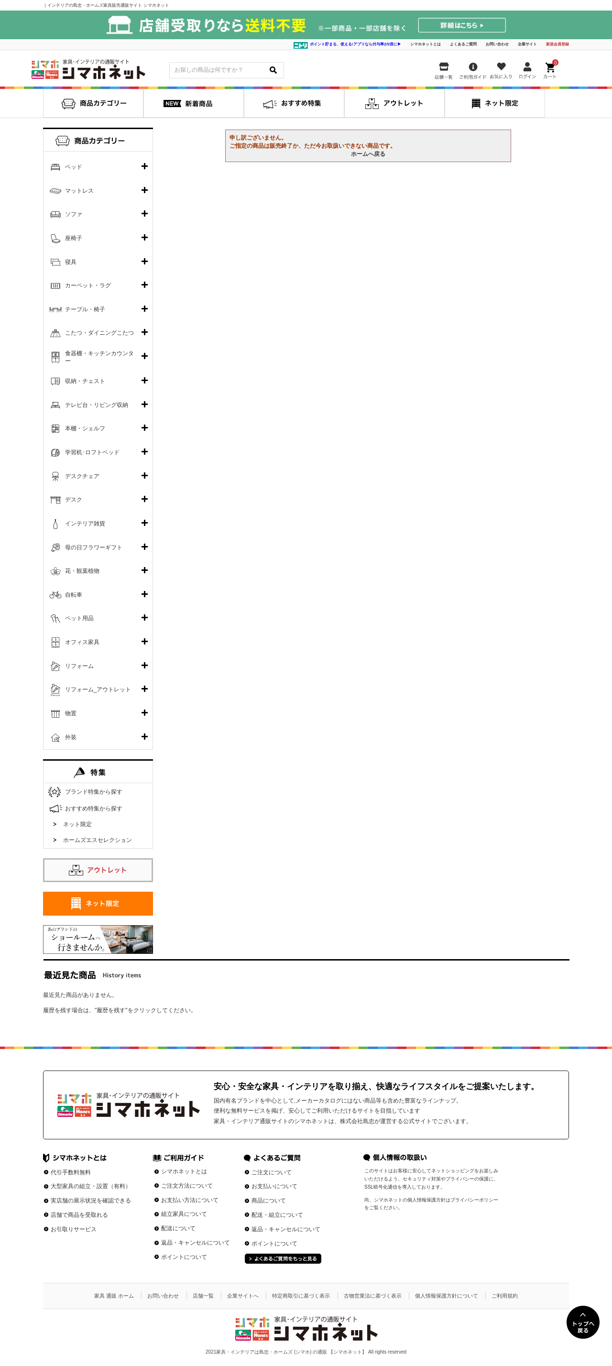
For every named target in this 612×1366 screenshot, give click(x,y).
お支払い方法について (190, 1200)
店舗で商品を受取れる (79, 1215)
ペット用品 (79, 618)
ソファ (73, 214)
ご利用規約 (505, 1296)
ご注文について (271, 1172)
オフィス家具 (82, 642)
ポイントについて (184, 1257)
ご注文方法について (187, 1185)
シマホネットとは (425, 44)
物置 (70, 713)
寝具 (70, 262)
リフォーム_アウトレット (98, 689)
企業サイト (527, 44)
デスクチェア (82, 476)
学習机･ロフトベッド (92, 452)
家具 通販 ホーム (114, 1296)
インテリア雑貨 (85, 523)
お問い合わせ (497, 44)
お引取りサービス (74, 1229)
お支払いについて (274, 1186)
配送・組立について (277, 1215)
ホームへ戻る (368, 154)
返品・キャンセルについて (195, 1242)
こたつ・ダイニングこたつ (99, 332)
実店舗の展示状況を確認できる (91, 1200)
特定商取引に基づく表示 (301, 1296)
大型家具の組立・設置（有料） (91, 1186)
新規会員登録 (557, 44)
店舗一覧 (203, 1296)
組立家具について (184, 1214)
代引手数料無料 (71, 1172)
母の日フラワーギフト (93, 547)
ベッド (73, 167)
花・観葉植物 (82, 571)
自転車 (73, 594)
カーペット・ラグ (88, 285)
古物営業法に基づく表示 (373, 1296)
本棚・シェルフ (85, 428)
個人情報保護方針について (446, 1296)
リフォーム (79, 666)
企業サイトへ (243, 1296)
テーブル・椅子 (85, 309)
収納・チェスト (85, 381)
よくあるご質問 (463, 44)
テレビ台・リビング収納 (96, 405)
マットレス (79, 190)
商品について (268, 1200)
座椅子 (73, 238)
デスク (73, 499)
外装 (70, 737)
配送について (178, 1228)
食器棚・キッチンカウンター (99, 357)
